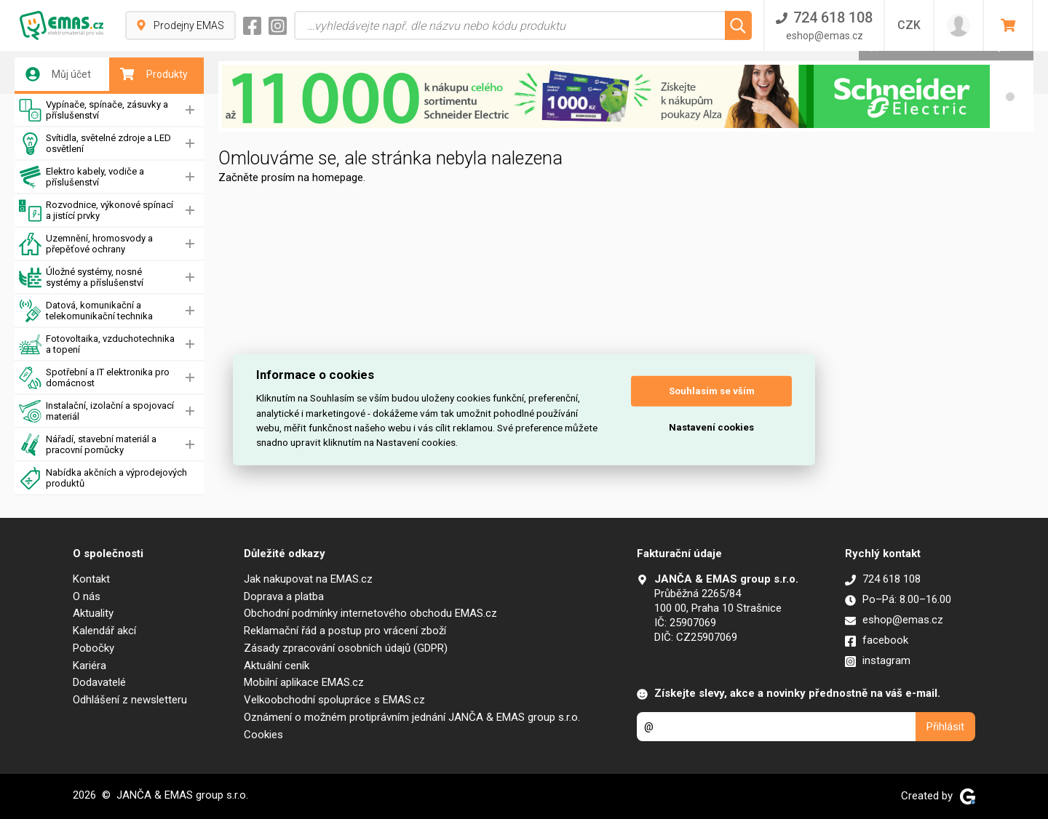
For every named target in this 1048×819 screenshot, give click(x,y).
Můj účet (58, 74)
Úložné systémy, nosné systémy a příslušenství (81, 277)
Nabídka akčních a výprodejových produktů (103, 478)
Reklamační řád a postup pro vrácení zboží (345, 630)
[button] (1010, 96)
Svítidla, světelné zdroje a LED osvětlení (95, 143)
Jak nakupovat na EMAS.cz (308, 579)
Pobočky (93, 648)
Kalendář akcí (104, 630)
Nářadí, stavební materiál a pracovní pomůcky (87, 445)
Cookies (263, 734)
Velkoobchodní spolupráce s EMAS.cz (334, 699)
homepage (337, 177)
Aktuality (93, 613)
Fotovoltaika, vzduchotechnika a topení (97, 344)
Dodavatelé (99, 682)
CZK (909, 25)
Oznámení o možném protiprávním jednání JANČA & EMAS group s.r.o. (412, 717)
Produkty (154, 74)
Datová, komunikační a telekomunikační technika (86, 311)
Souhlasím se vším (712, 390)
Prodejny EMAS (180, 25)
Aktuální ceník (276, 665)
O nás (86, 596)
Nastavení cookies (711, 427)
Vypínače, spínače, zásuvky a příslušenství (93, 110)
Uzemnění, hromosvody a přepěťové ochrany (86, 244)
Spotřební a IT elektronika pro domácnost (94, 378)
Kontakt (91, 579)
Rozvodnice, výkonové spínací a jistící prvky (96, 210)
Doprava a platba (284, 596)
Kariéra (89, 665)
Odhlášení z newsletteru (130, 699)
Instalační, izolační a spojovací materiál (96, 411)
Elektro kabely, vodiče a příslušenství (81, 177)
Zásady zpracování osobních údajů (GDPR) (346, 648)
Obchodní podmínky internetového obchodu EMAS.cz (370, 613)
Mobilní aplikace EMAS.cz (304, 682)
